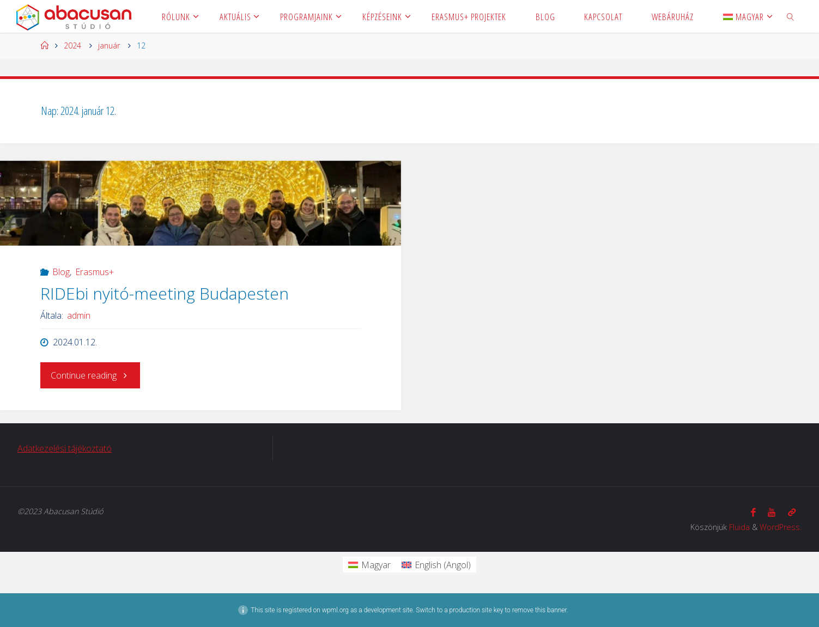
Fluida (739, 527)
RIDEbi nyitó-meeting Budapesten (164, 293)
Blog (61, 272)
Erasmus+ (94, 272)
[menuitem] (743, 16)
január (109, 45)
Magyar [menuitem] (376, 565)
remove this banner (539, 610)
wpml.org (335, 610)
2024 (72, 45)
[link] (791, 16)
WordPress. (781, 527)
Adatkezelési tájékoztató (64, 448)
